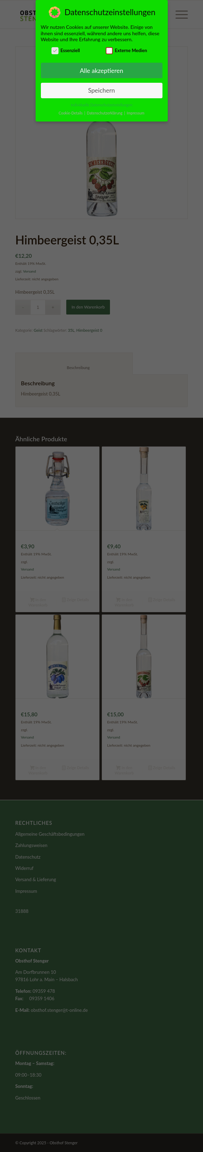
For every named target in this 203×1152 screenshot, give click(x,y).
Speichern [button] (101, 88)
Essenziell (65, 48)
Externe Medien (126, 48)
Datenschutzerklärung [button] (105, 111)
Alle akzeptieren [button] (101, 68)
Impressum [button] (135, 111)
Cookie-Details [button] (71, 111)
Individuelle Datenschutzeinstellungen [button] (102, 103)
